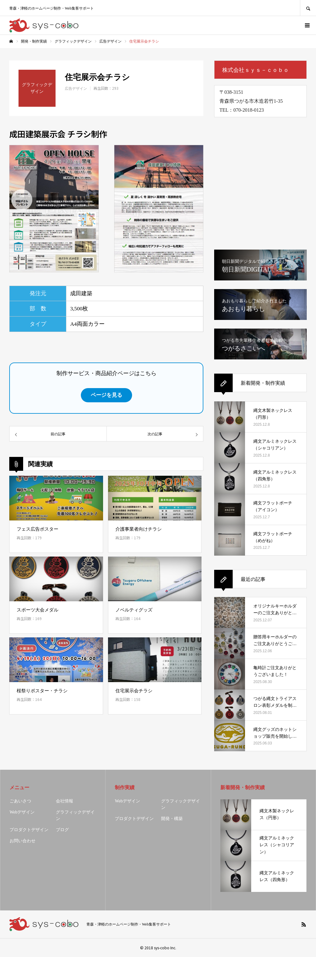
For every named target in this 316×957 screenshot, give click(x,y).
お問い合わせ (22, 841)
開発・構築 (172, 818)
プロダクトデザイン (29, 829)
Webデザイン (22, 812)
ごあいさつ (20, 801)
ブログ (62, 829)
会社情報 (64, 801)
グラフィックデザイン (75, 815)
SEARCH (308, 8)
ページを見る (106, 395)
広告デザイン (76, 88)
